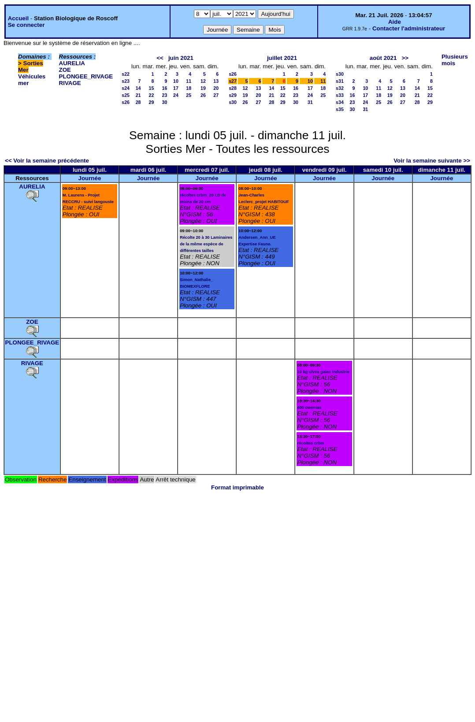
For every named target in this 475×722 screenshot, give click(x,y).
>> (404, 58)
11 (188, 81)
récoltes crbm (310, 443)
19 (203, 88)
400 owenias (309, 407)
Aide (394, 22)
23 (164, 95)
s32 (340, 88)
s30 (233, 102)
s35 (340, 109)
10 (175, 81)
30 (164, 102)
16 (164, 88)
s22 (126, 74)
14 (138, 88)
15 (151, 88)
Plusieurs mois (455, 60)
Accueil (18, 18)
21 (138, 95)
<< (159, 58)
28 (138, 102)
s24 (126, 88)
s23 (126, 81)
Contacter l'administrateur (408, 28)
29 (151, 102)
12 (203, 81)
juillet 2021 (282, 58)
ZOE (65, 70)
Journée (89, 178)
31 (310, 102)
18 (188, 88)
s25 (126, 95)
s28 (233, 88)
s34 (340, 102)
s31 (340, 81)
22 (151, 95)
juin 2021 (180, 58)
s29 (233, 95)
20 (216, 88)
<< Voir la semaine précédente (47, 160)
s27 (233, 81)
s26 (126, 102)
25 (188, 95)
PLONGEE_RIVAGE (86, 76)
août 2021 (383, 58)
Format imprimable (237, 487)
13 (216, 81)
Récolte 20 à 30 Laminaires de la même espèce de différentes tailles (206, 244)
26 (203, 95)
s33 (340, 95)
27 (216, 95)
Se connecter (26, 25)
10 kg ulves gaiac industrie (323, 372)
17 (175, 88)
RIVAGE (70, 83)
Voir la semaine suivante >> (431, 160)
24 (175, 95)
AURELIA (72, 63)
